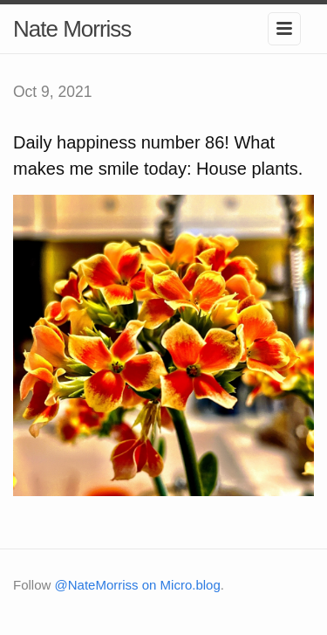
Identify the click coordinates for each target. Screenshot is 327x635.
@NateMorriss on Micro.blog (138, 584)
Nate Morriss (72, 29)
